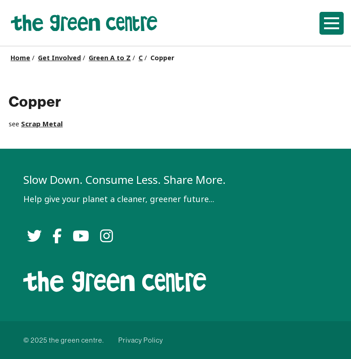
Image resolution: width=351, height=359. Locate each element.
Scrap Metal (42, 124)
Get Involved (59, 58)
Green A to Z (110, 58)
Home (20, 58)
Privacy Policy (140, 340)
